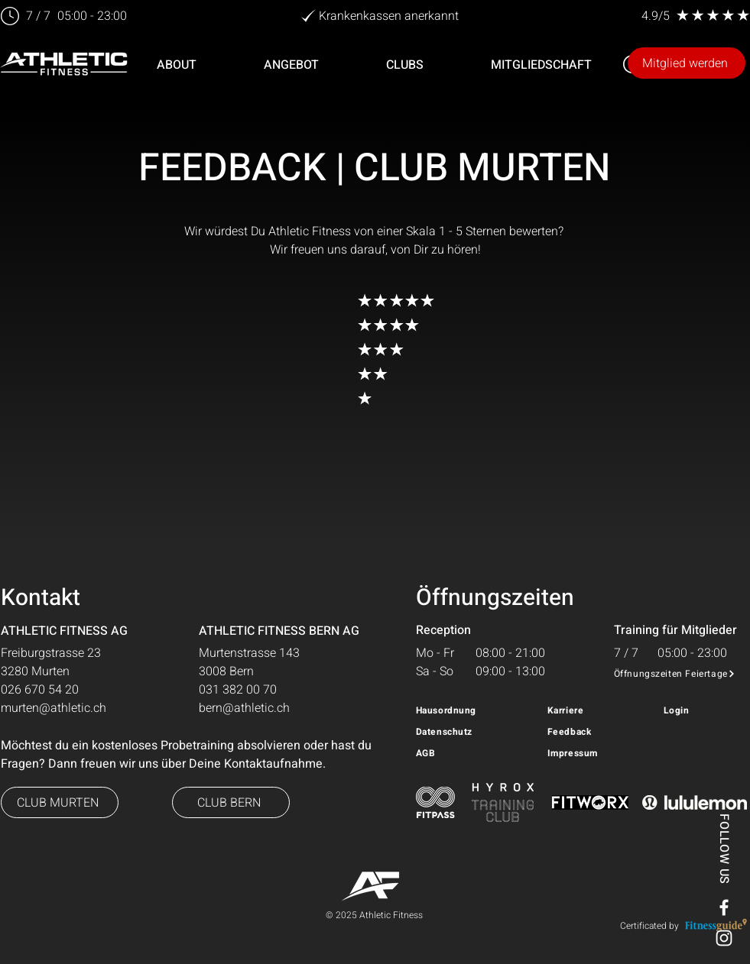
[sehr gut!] (323, 324)
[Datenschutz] (475, 731)
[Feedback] (585, 731)
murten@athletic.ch (53, 708)
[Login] (702, 710)
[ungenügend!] (323, 398)
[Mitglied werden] (686, 63)
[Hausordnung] (475, 710)
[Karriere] (585, 710)
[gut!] (323, 349)
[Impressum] (599, 753)
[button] (291, 65)
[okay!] (323, 373)
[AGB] (454, 753)
